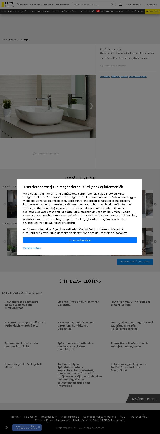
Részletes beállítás (32, 248)
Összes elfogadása (80, 240)
